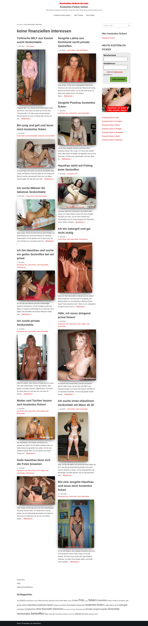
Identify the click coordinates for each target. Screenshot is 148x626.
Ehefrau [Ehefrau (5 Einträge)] (70, 600)
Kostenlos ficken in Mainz (111, 125)
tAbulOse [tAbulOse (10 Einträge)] (85, 614)
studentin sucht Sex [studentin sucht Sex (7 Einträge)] (68, 614)
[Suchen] (114, 25)
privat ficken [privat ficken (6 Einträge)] (67, 609)
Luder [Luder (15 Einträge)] (107, 605)
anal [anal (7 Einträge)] (18, 600)
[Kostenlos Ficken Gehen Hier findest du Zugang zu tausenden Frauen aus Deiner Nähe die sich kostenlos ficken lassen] (74, 6)
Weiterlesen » (26, 119)
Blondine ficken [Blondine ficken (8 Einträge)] (54, 600)
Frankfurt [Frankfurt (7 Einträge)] (115, 600)
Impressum (21, 580)
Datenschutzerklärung (25, 587)
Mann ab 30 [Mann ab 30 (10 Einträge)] (114, 605)
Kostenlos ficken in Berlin (111, 136)
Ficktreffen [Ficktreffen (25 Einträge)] (102, 600)
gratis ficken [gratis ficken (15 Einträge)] (22, 605)
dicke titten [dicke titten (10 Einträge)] (63, 600)
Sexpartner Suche (108, 38)
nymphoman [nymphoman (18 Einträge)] (30, 609)
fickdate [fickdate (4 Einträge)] (86, 600)
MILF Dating (78, 15)
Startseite (20, 24)
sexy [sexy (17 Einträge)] (46, 614)
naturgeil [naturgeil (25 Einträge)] (123, 605)
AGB (18, 583)
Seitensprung (83, 239)
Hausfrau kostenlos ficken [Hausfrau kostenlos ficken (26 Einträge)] (40, 605)
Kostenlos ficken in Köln (110, 118)
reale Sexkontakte (82, 50)
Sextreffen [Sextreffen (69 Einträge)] (37, 613)
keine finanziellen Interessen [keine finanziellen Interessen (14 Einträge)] (73, 605)
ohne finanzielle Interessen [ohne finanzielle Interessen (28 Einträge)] (49, 609)
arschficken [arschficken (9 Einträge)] (30, 600)
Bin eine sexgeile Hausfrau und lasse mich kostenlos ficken (76, 485)
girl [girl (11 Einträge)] (127, 601)
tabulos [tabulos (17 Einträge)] (78, 614)
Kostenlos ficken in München (112, 140)
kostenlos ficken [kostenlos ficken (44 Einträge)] (94, 604)
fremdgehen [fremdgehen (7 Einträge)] (122, 600)
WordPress (37, 623)
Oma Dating (90, 15)
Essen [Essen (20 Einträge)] (75, 600)
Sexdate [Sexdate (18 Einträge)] (89, 609)
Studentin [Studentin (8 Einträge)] (59, 614)
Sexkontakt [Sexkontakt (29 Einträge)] (113, 609)
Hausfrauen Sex (63, 113)
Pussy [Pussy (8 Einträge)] (73, 609)
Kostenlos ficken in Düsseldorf (112, 133)
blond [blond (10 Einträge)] (40, 600)
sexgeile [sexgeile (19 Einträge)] (103, 609)
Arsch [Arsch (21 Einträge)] (22, 600)
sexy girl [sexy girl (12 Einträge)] (52, 614)
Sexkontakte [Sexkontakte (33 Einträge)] (23, 613)
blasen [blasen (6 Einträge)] (36, 600)
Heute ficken (71, 50)
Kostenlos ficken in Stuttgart (112, 129)
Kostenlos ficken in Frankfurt (112, 121)
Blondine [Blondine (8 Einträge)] (46, 600)
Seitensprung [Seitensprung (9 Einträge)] (80, 609)
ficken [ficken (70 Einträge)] (92, 600)
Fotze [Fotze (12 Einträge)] (109, 601)
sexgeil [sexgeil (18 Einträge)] (96, 609)
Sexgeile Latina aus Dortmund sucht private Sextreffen (74, 42)
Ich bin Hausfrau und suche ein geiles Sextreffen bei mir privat (35, 254)
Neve (19, 623)
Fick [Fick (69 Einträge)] (81, 600)
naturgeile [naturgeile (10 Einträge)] (20, 609)
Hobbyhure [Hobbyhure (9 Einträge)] (57, 605)
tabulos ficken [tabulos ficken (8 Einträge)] (93, 614)
